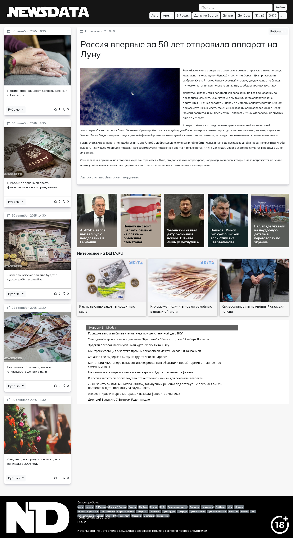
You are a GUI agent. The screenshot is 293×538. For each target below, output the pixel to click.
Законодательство (177, 507)
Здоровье (194, 507)
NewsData (126, 531)
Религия (233, 511)
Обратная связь (125, 511)
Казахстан (207, 507)
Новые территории (88, 511)
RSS (81, 522)
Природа (182, 511)
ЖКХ (272, 15)
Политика (155, 511)
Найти (280, 7)
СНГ (253, 511)
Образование (108, 511)
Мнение (239, 507)
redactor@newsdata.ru (93, 517)
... (281, 15)
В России (183, 15)
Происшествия (197, 511)
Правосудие (169, 511)
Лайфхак (220, 507)
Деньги (227, 15)
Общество (142, 511)
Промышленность (217, 511)
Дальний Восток (206, 15)
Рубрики (14, 109)
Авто (154, 15)
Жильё (260, 15)
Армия (167, 15)
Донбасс (244, 15)
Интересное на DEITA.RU (100, 253)
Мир (230, 507)
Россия (244, 511)
